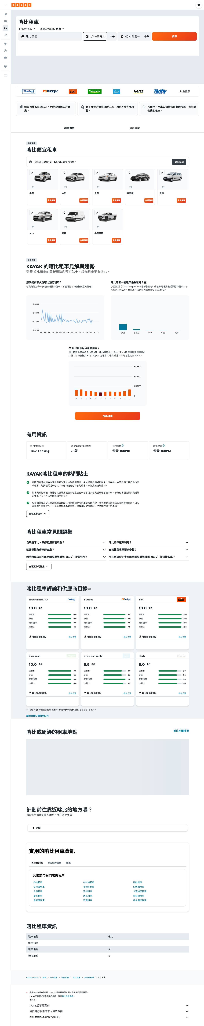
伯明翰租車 (138, 886)
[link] (107, 416)
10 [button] (89, 74)
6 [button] (58, 74)
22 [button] (73, 89)
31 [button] (89, 97)
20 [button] (58, 89)
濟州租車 (87, 891)
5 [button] (51, 74)
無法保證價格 (67, 996)
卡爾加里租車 (139, 891)
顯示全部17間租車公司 (37, 715)
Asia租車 (54, 977)
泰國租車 (65, 977)
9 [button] (81, 74)
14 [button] (66, 81)
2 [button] (81, 66)
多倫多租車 (88, 886)
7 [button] (66, 74)
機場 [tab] (68, 862)
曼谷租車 (37, 895)
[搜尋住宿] (5, 21)
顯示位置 (72, 637)
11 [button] (97, 74)
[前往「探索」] (5, 44)
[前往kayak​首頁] (21, 5)
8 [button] (74, 74)
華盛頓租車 (138, 895)
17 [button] (89, 81)
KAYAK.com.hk (32, 977)
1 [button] (73, 66)
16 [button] (81, 81)
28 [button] (66, 97)
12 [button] (51, 81)
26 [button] (50, 97)
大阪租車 (37, 891)
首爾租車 (87, 900)
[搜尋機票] (5, 15)
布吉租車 (37, 882)
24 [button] (89, 89)
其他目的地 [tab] (37, 862)
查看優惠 (51, 200)
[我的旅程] (5, 66)
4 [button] (97, 66)
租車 (44, 977)
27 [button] (58, 97)
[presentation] (89, 589)
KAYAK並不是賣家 (109, 1005)
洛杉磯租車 (39, 886)
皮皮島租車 (89, 977)
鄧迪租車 (137, 882)
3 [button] (89, 66)
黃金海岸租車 (139, 900)
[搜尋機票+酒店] (5, 35)
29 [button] (73, 97)
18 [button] (97, 81)
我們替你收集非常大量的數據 (109, 1011)
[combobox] (26, 28)
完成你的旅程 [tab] (54, 862)
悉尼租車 (87, 895)
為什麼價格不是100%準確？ (109, 1017)
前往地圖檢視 (181, 730)
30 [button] (81, 97)
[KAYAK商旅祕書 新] (5, 57)
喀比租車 (76, 977)
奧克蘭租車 (39, 900)
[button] (5, 4)
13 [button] (58, 81)
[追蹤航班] (5, 50)
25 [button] (96, 89)
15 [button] (74, 81)
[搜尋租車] (5, 28)
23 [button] (81, 89)
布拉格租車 (88, 882)
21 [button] (66, 89)
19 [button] (51, 89)
